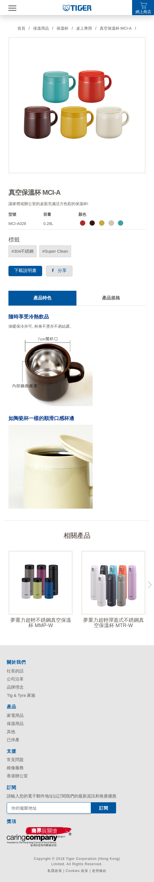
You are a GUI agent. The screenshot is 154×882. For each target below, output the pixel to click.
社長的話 (15, 670)
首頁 (21, 28)
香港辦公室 (17, 775)
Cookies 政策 (77, 871)
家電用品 (15, 715)
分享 (59, 270)
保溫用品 (15, 723)
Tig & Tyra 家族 (21, 695)
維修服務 (15, 767)
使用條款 (99, 871)
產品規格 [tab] (111, 297)
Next (150, 583)
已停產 (13, 739)
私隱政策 (54, 871)
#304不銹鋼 (22, 251)
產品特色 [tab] (42, 297)
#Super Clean (55, 251)
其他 (11, 731)
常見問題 (15, 759)
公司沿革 (15, 679)
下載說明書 (25, 270)
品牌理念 (15, 687)
